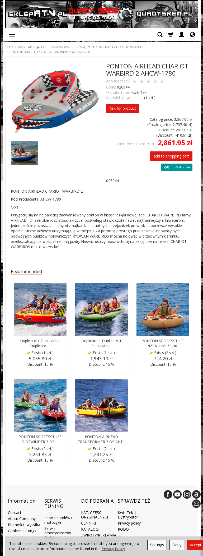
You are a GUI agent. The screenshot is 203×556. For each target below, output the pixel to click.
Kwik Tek (139, 92)
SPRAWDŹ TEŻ (134, 496)
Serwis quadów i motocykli (58, 512)
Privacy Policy (113, 548)
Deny (176, 544)
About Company (22, 510)
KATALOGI (90, 520)
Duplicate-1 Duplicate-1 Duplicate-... (40, 344)
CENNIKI (88, 514)
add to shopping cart (171, 156)
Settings (157, 544)
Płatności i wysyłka (24, 516)
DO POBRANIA (97, 496)
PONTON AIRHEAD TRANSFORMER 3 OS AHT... (101, 440)
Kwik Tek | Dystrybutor (128, 507)
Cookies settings (22, 522)
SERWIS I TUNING (54, 499)
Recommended (29, 271)
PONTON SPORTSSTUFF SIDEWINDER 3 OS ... (40, 440)
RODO (123, 520)
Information (21, 496)
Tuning (50, 535)
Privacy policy (129, 514)
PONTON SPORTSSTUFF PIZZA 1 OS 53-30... (162, 344)
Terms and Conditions (100, 533)
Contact (14, 504)
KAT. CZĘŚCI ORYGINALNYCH (95, 507)
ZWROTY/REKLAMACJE (101, 527)
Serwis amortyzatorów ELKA (57, 525)
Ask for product (123, 108)
